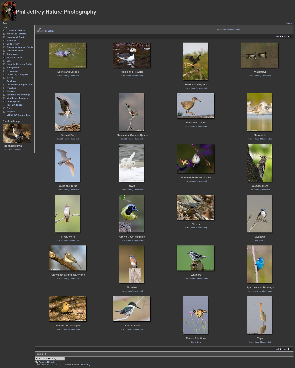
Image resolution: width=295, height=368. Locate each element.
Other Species (14, 101)
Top (5, 28)
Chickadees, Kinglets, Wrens (21, 84)
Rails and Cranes (15, 51)
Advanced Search (47, 362)
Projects (11, 111)
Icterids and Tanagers (17, 98)
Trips (9, 108)
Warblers (11, 91)
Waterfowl (11, 40)
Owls (9, 61)
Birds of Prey (13, 44)
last (285, 36)
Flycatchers (12, 71)
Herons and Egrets (16, 37)
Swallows (11, 81)
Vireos (10, 78)
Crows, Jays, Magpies (17, 74)
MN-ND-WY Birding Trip (18, 115)
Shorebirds (12, 54)
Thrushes (11, 88)
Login (289, 23)
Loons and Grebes (16, 30)
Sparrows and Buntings (18, 95)
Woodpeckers (13, 67)
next (277, 36)
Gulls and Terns (14, 57)
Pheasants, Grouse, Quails (20, 47)
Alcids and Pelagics (16, 34)
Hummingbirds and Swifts (19, 64)
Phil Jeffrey (49, 31)
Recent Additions (15, 105)
